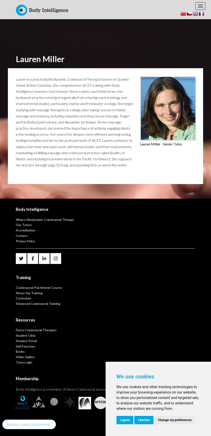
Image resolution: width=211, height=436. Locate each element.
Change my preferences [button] (175, 420)
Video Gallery (25, 357)
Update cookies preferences (29, 424)
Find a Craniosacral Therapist (36, 330)
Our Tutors (24, 225)
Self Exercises (25, 346)
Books (20, 351)
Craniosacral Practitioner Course (39, 287)
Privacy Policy (25, 241)
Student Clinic (26, 335)
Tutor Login (24, 362)
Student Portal (26, 341)
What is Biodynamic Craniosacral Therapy (45, 219)
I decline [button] (144, 420)
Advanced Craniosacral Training (38, 303)
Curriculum (23, 298)
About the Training (29, 293)
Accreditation (25, 230)
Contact (22, 236)
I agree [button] (125, 420)
